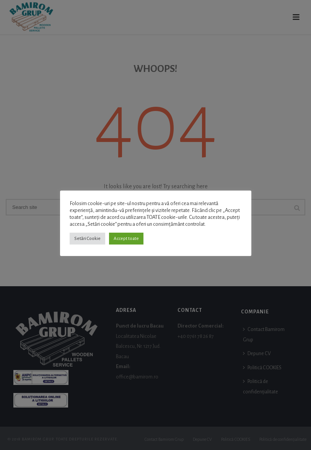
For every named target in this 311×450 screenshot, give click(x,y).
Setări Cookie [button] (87, 238)
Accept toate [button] (126, 238)
